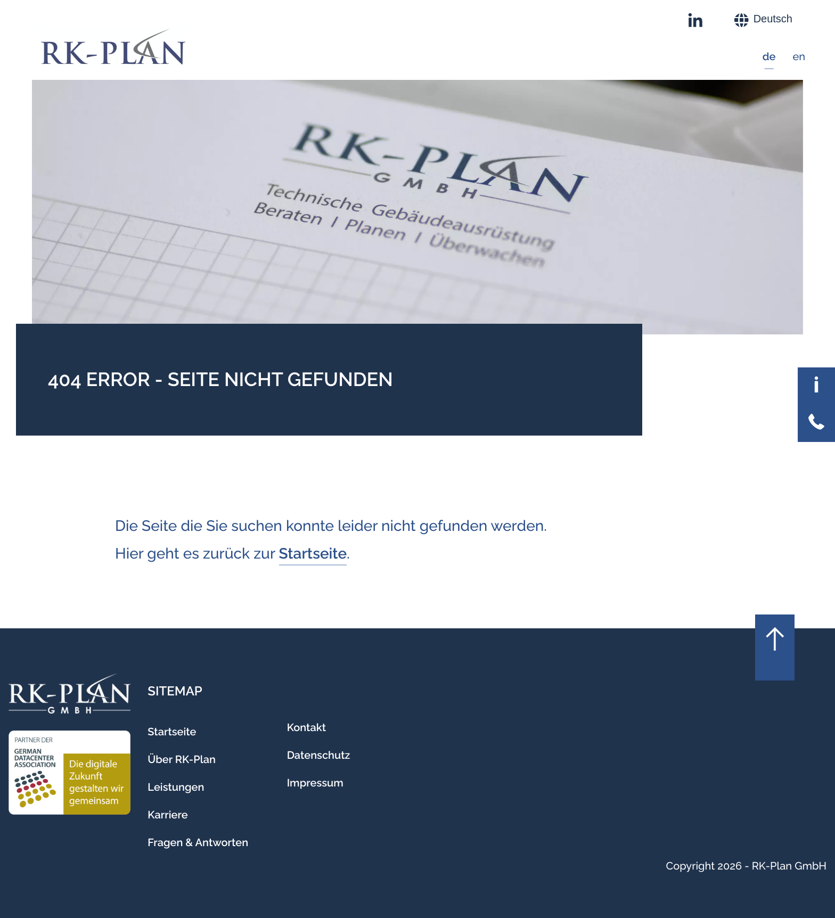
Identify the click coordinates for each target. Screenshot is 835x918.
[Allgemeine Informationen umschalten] (816, 386)
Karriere (167, 814)
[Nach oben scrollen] (775, 647)
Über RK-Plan (182, 759)
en (798, 56)
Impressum (315, 782)
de (769, 56)
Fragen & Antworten (198, 842)
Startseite (313, 553)
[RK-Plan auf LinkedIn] (695, 20)
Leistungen (176, 787)
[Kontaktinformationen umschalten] (816, 423)
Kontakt (306, 727)
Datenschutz (318, 755)
